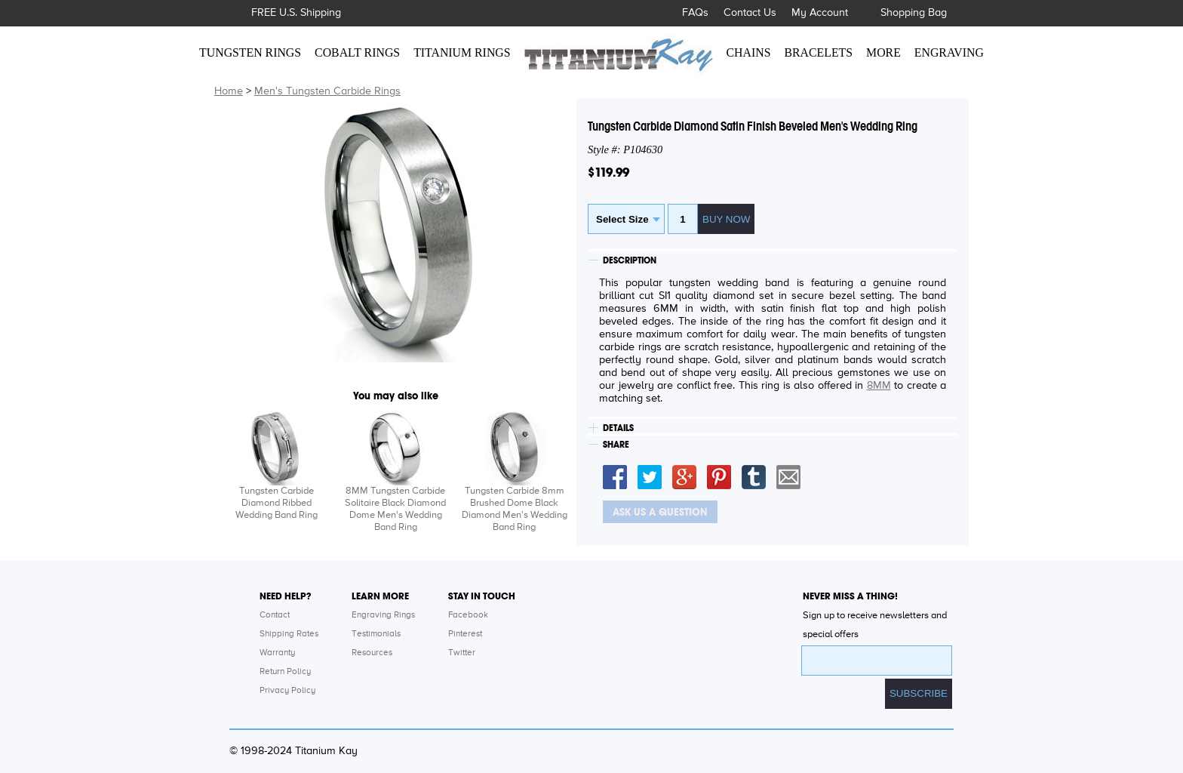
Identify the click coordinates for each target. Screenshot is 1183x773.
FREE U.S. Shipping (296, 13)
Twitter (461, 653)
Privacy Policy (287, 690)
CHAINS (749, 52)
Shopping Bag (913, 13)
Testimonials (376, 634)
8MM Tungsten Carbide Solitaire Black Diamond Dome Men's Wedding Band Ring (395, 509)
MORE (883, 52)
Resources (372, 653)
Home (228, 91)
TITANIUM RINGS (461, 52)
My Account (819, 13)
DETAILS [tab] (618, 428)
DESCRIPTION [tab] (629, 260)
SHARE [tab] (616, 444)
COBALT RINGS (357, 52)
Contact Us (750, 13)
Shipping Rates (289, 634)
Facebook (468, 615)
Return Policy (285, 671)
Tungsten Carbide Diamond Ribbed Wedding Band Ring (276, 503)
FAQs (695, 13)
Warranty (277, 653)
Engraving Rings (383, 615)
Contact (275, 615)
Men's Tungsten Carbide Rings (327, 91)
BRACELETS (819, 52)
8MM (879, 385)
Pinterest (465, 634)
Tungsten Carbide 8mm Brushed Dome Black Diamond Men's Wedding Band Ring (514, 509)
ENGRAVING (949, 52)
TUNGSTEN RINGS (250, 52)
